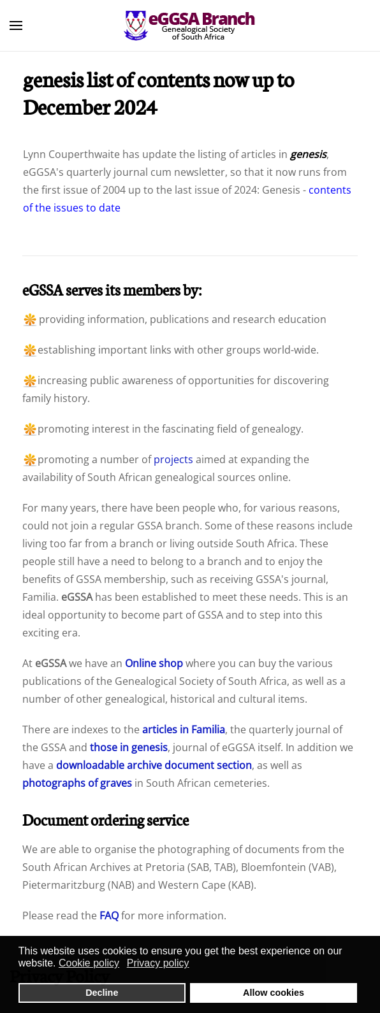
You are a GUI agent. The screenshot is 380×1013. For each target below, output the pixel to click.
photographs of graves (77, 783)
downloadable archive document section (154, 765)
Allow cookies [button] (273, 993)
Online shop (154, 663)
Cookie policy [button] (89, 963)
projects (173, 459)
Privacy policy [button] (158, 963)
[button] (16, 25)
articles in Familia (183, 729)
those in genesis (129, 747)
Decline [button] (101, 993)
